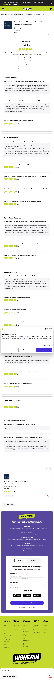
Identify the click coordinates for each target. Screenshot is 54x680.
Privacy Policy (36, 629)
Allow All (44, 349)
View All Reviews (9, 676)
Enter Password (14, 582)
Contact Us (16, 625)
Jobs (5, 625)
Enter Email (13, 573)
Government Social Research (23, 24)
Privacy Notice (32, 607)
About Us (45, 625)
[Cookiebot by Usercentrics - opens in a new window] (46, 329)
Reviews (6, 628)
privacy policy (25, 338)
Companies (6, 631)
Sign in (33, 560)
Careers (45, 632)
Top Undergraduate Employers (7, 645)
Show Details (46, 345)
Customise (26, 349)
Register (20, 560)
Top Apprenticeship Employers (7, 635)
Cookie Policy (36, 632)
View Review (9, 496)
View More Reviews (8, 504)
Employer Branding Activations (26, 644)
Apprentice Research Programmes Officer (16, 482)
